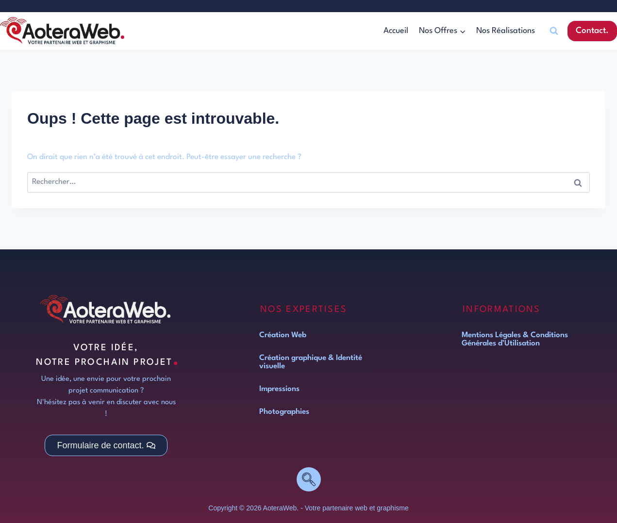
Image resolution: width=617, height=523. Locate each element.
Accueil (396, 31)
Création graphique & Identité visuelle (310, 362)
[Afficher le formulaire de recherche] (554, 31)
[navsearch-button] (309, 479)
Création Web (282, 335)
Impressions (279, 389)
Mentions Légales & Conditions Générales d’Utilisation (515, 339)
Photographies (284, 412)
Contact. (592, 31)
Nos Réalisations (505, 31)
